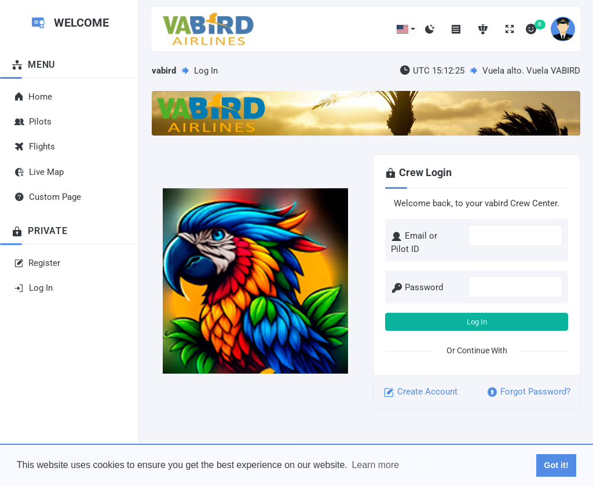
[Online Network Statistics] (483, 29)
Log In (477, 321)
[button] (406, 29)
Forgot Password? (528, 392)
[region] (69, 210)
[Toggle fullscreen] (509, 29)
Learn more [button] (375, 465)
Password (417, 288)
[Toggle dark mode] (430, 29)
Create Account (420, 392)
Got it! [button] (556, 465)
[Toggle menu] (456, 29)
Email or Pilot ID (414, 242)
